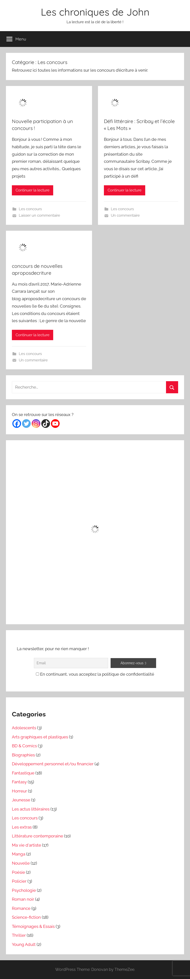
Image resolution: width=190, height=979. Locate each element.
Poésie (18, 872)
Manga (18, 854)
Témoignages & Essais (33, 926)
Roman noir (23, 899)
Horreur (19, 791)
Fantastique (23, 773)
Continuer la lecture (32, 190)
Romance (21, 908)
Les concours (30, 209)
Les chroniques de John (95, 12)
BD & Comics (24, 745)
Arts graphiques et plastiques (40, 736)
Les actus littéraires (30, 809)
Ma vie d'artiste (26, 845)
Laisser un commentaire (39, 215)
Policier (19, 881)
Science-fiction (26, 917)
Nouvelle (21, 863)
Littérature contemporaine (37, 835)
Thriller (19, 935)
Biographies (23, 754)
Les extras (22, 827)
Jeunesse (21, 799)
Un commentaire (125, 215)
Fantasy (19, 781)
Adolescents (24, 727)
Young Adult (24, 944)
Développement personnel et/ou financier (53, 763)
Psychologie (24, 890)
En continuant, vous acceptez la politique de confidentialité (95, 674)
